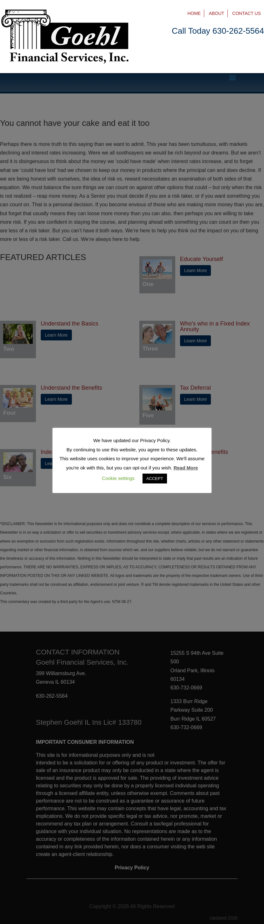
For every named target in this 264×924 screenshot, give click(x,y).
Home (194, 13)
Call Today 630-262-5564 (218, 31)
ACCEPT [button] (154, 478)
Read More (186, 467)
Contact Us (246, 13)
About (216, 13)
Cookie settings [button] (118, 478)
